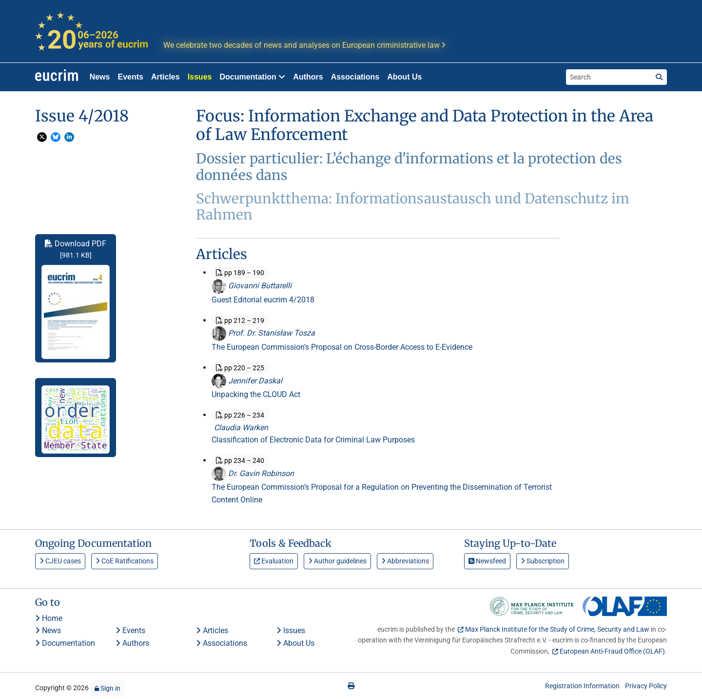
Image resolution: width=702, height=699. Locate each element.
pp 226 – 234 (240, 415)
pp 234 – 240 (240, 460)
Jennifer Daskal (247, 380)
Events (130, 77)
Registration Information (582, 686)
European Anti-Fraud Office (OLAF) (612, 651)
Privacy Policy (646, 686)
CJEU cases (60, 561)
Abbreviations (405, 561)
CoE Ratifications (125, 561)
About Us (404, 77)
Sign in (107, 688)
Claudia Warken (240, 427)
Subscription (543, 561)
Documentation (65, 643)
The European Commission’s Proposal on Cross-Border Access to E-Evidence (342, 347)
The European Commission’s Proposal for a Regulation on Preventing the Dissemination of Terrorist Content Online (382, 493)
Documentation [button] (252, 77)
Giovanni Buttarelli (252, 285)
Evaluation (273, 561)
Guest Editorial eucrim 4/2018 (263, 299)
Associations (355, 77)
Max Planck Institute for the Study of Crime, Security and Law (557, 629)
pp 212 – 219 (240, 320)
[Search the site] (609, 77)
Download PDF (75, 299)
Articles (165, 77)
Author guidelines (337, 561)
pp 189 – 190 (240, 273)
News (100, 77)
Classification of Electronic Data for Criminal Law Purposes (313, 439)
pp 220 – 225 (240, 368)
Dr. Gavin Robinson (253, 473)
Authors (308, 77)
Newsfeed (487, 561)
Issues (200, 77)
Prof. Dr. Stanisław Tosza (263, 333)
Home (48, 618)
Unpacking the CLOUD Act (256, 394)
